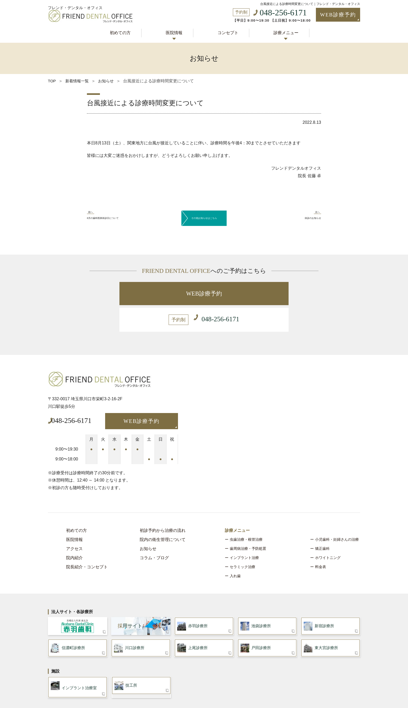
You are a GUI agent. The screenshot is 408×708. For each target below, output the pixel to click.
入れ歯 (235, 546)
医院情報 (175, 32)
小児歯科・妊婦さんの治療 (337, 510)
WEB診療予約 (329, 15)
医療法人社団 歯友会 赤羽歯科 (77, 597)
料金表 (320, 537)
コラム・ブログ (154, 528)
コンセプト (226, 32)
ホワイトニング (328, 528)
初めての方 (124, 32)
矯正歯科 (322, 519)
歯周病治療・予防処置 (248, 519)
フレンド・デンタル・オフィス (77, 3)
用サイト (130, 597)
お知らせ (148, 519)
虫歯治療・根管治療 (246, 510)
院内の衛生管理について (163, 510)
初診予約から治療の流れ (163, 500)
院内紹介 (74, 528)
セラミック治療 (242, 537)
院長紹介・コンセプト (87, 537)
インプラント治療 (244, 528)
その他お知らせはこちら (204, 213)
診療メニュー (281, 32)
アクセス (74, 519)
